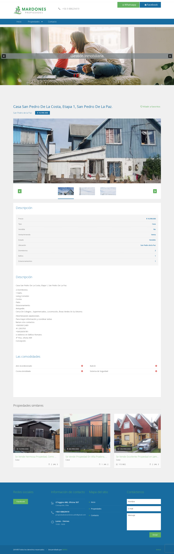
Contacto (52, 21)
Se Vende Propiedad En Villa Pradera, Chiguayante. (92, 456)
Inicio (18, 21)
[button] (4, 56)
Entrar (158, 549)
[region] (87, 56)
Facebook (151, 4)
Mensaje (144, 521)
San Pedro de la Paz (22, 112)
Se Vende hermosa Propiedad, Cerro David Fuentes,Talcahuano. (49, 456)
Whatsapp (129, 4)
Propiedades (34, 21)
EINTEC (65, 549)
